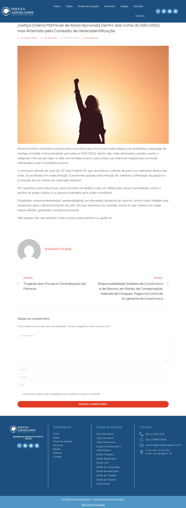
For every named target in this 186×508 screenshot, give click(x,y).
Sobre (69, 6)
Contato (140, 16)
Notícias (138, 6)
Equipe (124, 6)
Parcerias (109, 6)
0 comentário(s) (90, 37)
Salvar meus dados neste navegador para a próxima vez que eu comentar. (61, 394)
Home (57, 6)
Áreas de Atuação (88, 6)
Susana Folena (29, 37)
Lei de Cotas (50, 37)
